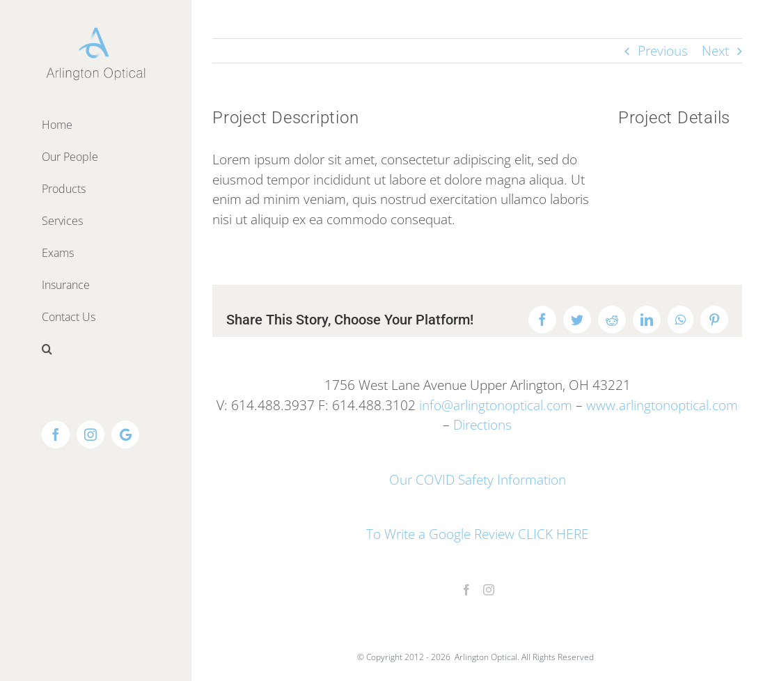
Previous (663, 51)
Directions (482, 425)
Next (715, 51)
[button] (95, 349)
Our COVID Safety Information (477, 480)
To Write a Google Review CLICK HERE (477, 534)
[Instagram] (488, 589)
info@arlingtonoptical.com (495, 405)
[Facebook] (466, 589)
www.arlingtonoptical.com (662, 405)
